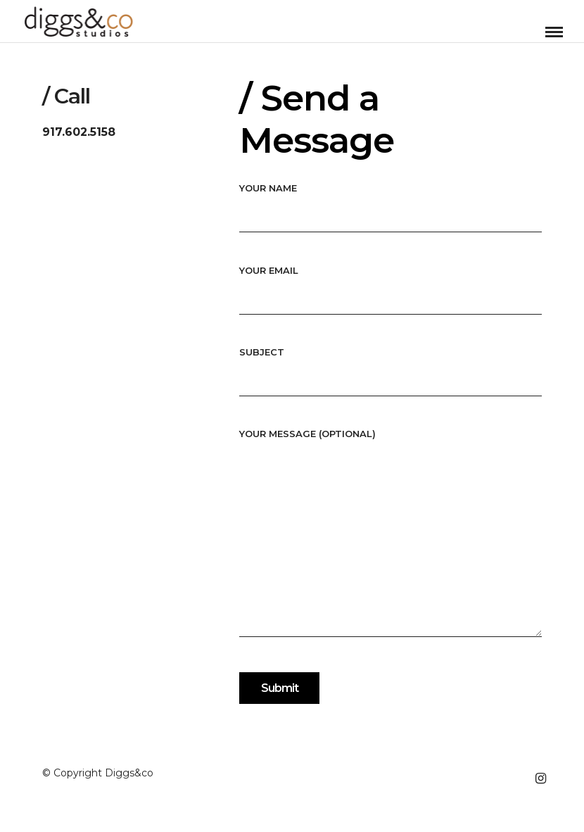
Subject (390, 365)
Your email (390, 283)
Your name (390, 201)
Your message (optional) (390, 533)
